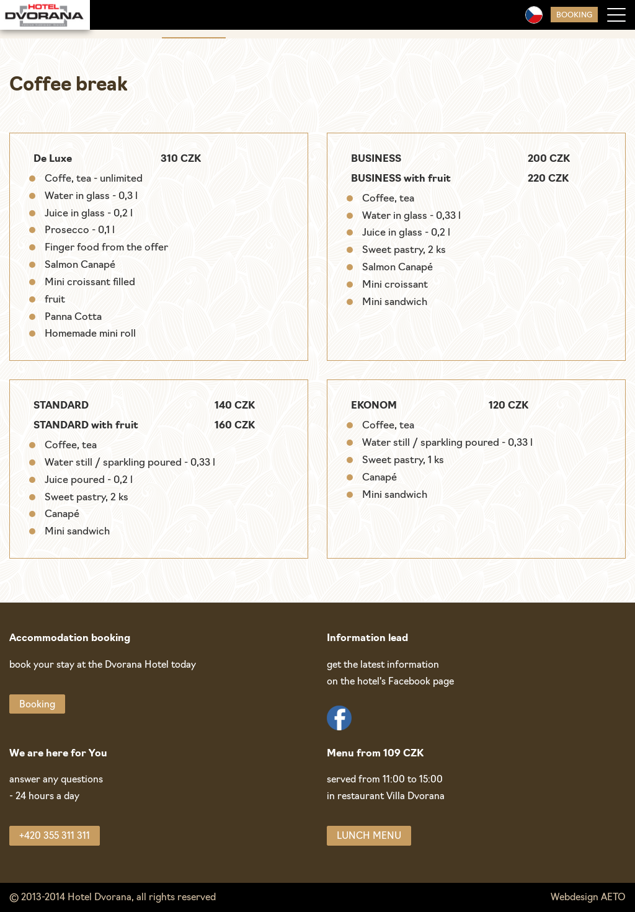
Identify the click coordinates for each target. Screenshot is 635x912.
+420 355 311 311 (54, 836)
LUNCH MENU (369, 836)
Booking (574, 15)
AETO (613, 898)
